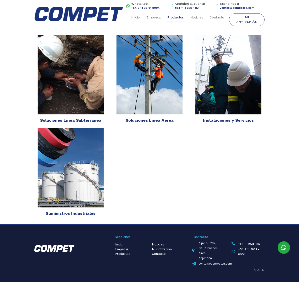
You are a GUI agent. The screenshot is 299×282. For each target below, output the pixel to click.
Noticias (196, 17)
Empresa (153, 17)
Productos (175, 17)
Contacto (217, 17)
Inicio (135, 17)
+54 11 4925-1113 (187, 7)
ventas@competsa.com (237, 7)
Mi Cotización (246, 19)
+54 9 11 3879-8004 (145, 7)
